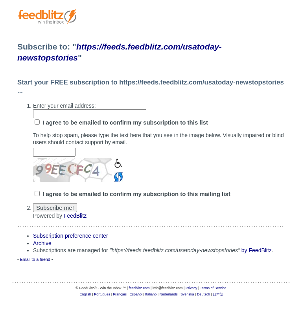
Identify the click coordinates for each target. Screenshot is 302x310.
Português (102, 294)
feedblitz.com (139, 288)
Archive (42, 243)
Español (135, 294)
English (85, 294)
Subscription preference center (70, 236)
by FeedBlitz (256, 250)
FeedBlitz (75, 216)
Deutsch (203, 294)
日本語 (218, 294)
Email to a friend (35, 259)
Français (120, 294)
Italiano (151, 294)
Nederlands (169, 294)
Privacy (191, 288)
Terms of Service (213, 288)
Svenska (187, 294)
